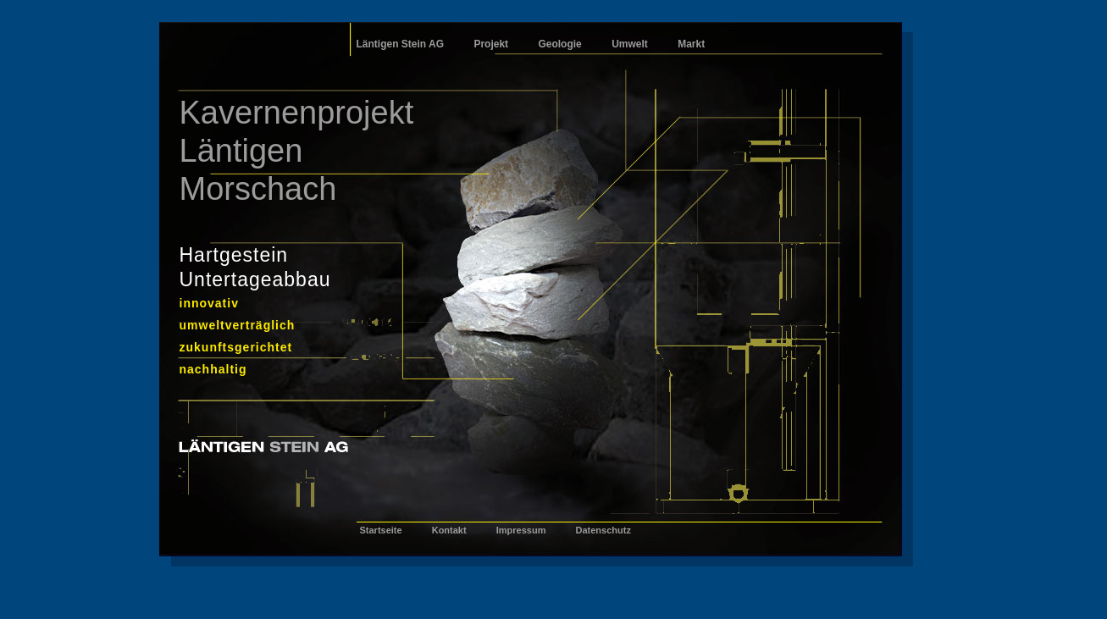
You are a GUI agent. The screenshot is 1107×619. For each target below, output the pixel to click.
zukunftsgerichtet (236, 347)
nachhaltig (213, 369)
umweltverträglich (238, 325)
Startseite (381, 530)
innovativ (209, 303)
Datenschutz (602, 530)
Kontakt (449, 530)
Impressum (521, 530)
